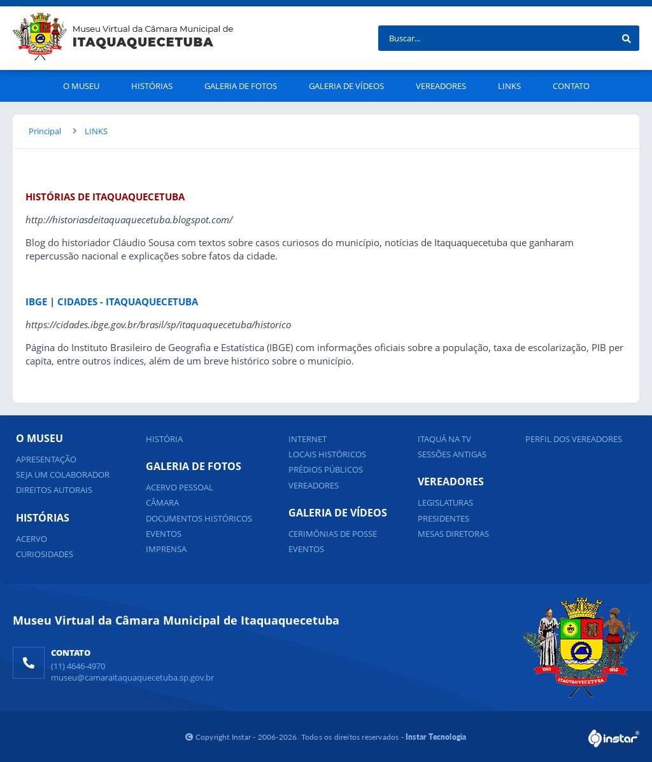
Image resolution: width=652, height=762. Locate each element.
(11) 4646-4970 (78, 666)
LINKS (96, 131)
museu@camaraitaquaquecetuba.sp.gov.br (132, 677)
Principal (45, 131)
